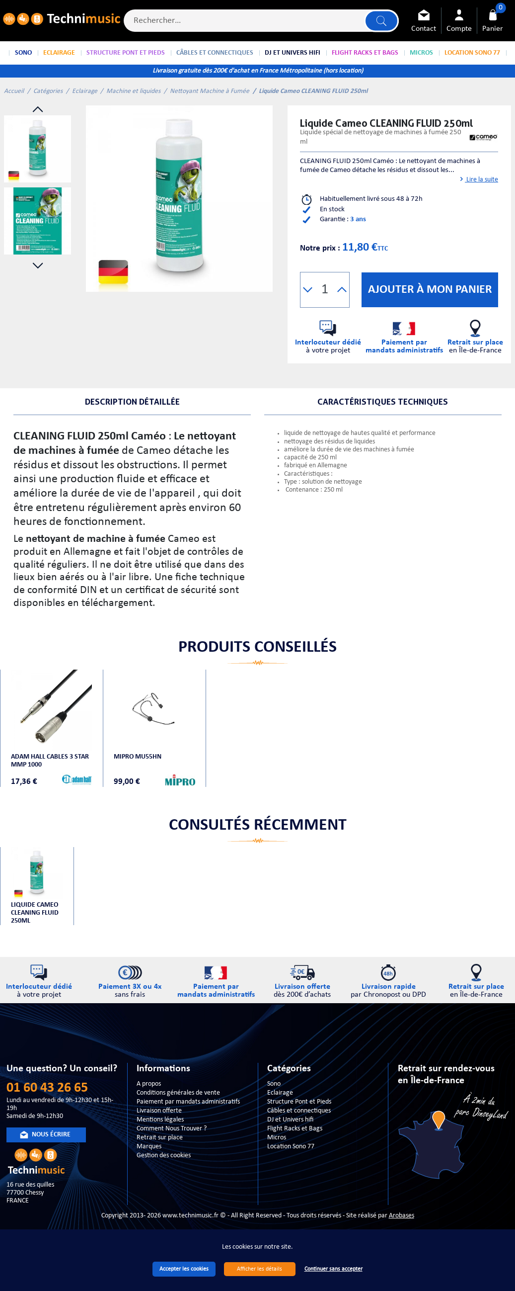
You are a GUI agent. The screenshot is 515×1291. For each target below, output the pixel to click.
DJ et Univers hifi (290, 1120)
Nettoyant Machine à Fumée (209, 91)
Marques (149, 1146)
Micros (276, 1137)
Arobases (401, 1215)
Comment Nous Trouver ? (172, 1128)
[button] (307, 290)
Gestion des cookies (164, 1155)
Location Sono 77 (290, 1146)
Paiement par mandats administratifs (188, 1102)
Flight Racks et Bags (294, 1128)
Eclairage (84, 91)
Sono (274, 1084)
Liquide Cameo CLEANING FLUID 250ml (35, 913)
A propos (149, 1084)
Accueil (14, 91)
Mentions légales (160, 1120)
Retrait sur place (160, 1137)
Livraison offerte (159, 1111)
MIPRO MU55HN (137, 757)
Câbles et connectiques (299, 1111)
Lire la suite (478, 179)
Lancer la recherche (381, 20)
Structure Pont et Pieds (299, 1102)
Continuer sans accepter (333, 1269)
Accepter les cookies (184, 1269)
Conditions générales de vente (178, 1093)
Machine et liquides (133, 91)
